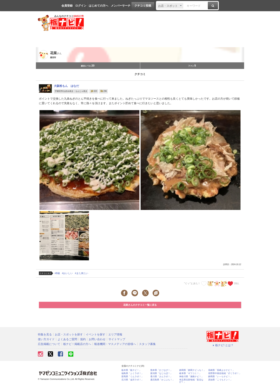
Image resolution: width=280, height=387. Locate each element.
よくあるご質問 (67, 339)
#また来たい (81, 273)
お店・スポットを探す (69, 334)
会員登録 (67, 5)
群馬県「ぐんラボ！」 (132, 376)
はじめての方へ (98, 5)
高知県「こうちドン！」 (220, 380)
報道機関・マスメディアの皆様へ (115, 344)
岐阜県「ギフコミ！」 (190, 373)
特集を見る (45, 334)
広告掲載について (49, 344)
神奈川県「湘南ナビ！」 (191, 376)
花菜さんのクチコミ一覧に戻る (140, 305)
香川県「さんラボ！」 (161, 376)
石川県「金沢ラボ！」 (132, 380)
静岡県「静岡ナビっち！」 (192, 370)
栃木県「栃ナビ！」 (131, 370)
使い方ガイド (46, 339)
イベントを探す (95, 334)
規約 (83, 339)
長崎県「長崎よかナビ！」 (221, 370)
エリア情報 (115, 334)
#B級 (57, 273)
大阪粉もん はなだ (66, 85)
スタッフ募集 (147, 344)
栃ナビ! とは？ (223, 345)
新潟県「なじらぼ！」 (161, 373)
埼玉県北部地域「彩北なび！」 (191, 381)
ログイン (80, 5)
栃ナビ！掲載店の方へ (77, 344)
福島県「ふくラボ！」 (132, 373)
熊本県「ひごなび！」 (161, 370)
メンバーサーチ (120, 5)
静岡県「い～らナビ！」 (220, 376)
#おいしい (67, 273)
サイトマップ (116, 339)
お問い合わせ (97, 339)
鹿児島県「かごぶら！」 (162, 380)
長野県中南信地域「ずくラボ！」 (224, 373)
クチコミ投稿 (142, 5)
